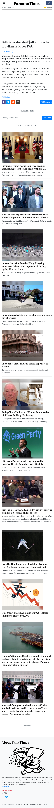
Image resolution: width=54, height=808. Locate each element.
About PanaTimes (30, 804)
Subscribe (47, 118)
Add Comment (46, 102)
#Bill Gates (6, 97)
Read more (5, 787)
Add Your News (7, 790)
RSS (4, 793)
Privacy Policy (42, 804)
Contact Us (19, 804)
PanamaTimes (27, 3)
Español (48, 7)
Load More (27, 725)
